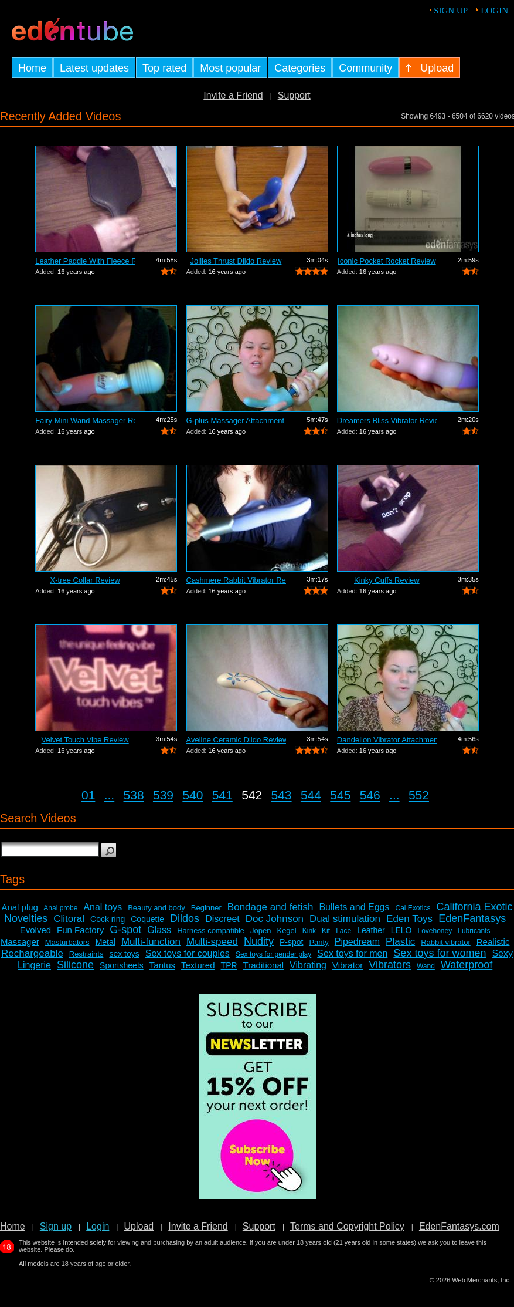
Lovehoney (435, 931)
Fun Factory (80, 930)
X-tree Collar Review (85, 580)
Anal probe (60, 908)
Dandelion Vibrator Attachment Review (387, 739)
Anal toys (102, 907)
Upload (139, 1226)
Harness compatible (210, 930)
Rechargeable (32, 953)
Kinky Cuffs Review (387, 580)
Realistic (493, 942)
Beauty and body (156, 907)
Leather (370, 930)
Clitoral (68, 918)
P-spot (291, 942)
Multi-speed (212, 941)
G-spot (125, 929)
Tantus (162, 965)
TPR (229, 965)
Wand (426, 966)
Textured (198, 965)
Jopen (260, 930)
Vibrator (347, 965)
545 (340, 795)
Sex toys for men (352, 953)
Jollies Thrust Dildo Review (236, 260)
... (109, 795)
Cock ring (107, 919)
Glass (159, 930)
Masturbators (67, 942)
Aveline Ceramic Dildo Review (236, 739)
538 (134, 795)
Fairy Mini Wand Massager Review (85, 420)
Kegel (286, 930)
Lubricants (474, 931)
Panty (318, 942)
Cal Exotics (412, 908)
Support (294, 95)
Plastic (400, 941)
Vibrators (390, 965)
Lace (343, 931)
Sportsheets (122, 965)
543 (281, 795)
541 (222, 795)
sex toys (124, 953)
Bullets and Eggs (354, 907)
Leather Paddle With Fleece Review (85, 260)
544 (311, 795)
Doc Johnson (275, 918)
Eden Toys (409, 918)
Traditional (263, 965)
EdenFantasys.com (459, 1226)
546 (370, 795)
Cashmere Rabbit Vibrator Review (236, 580)
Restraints (86, 954)
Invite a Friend (233, 95)
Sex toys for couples (187, 953)
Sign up (451, 10)
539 (163, 795)
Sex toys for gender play (273, 954)
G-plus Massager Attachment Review (236, 420)
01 (88, 795)
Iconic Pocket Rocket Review (387, 260)
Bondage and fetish (270, 907)
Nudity (259, 941)
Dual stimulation (344, 918)
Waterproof (466, 965)
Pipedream (357, 942)
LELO (401, 930)
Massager (20, 942)
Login (494, 10)
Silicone (75, 965)
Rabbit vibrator (446, 942)
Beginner (206, 907)
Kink (309, 931)
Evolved (35, 930)
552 (419, 795)
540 (192, 795)
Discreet (222, 919)
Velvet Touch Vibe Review (85, 739)
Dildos (184, 918)
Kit (326, 931)
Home (12, 1226)
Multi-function (151, 941)
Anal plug (19, 907)
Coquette (147, 919)
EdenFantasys (472, 918)
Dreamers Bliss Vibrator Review (387, 420)
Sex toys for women (439, 953)
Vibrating (308, 965)
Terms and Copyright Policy (347, 1226)
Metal (105, 942)
